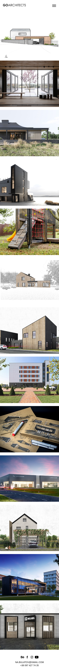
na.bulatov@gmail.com (29, 662)
